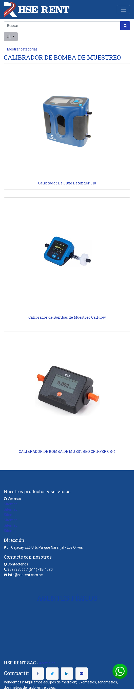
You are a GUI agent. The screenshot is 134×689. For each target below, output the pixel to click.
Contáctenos (18, 564)
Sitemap (10, 504)
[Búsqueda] (125, 25)
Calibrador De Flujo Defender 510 (67, 183)
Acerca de (47, 663)
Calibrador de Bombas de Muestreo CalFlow (67, 317)
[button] (11, 36)
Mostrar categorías (22, 49)
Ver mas (14, 499)
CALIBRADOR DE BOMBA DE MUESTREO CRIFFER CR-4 (67, 451)
